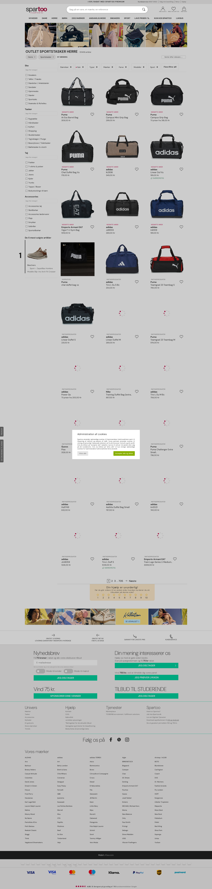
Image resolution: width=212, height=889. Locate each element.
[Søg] (143, 9)
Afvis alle (82, 453)
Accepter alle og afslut (124, 453)
